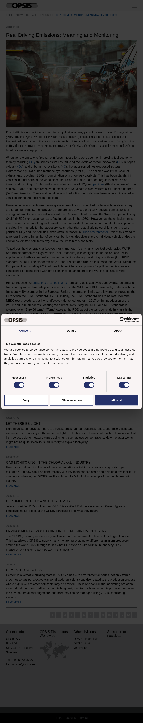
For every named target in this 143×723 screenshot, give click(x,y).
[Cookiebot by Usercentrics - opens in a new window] (122, 320)
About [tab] (118, 330)
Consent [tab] (25, 330)
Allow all (117, 400)
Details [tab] (71, 330)
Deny (26, 400)
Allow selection (71, 400)
